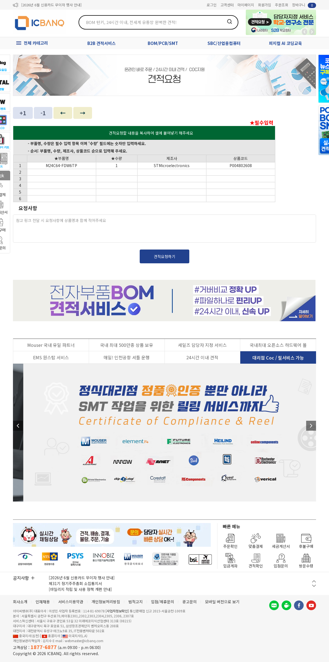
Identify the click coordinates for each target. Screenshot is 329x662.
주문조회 (281, 4)
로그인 (212, 4)
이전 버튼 (314, 581)
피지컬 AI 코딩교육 (285, 43)
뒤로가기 (304, 31)
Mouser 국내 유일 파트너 (51, 345)
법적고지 (135, 601)
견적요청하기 (164, 256)
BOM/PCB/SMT (163, 43)
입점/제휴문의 (162, 601)
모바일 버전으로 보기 (222, 601)
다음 (311, 426)
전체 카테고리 (36, 43)
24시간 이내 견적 (202, 357)
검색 (229, 21)
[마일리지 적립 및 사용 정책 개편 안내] (80, 589)
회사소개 (20, 601)
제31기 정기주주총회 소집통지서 (75, 583)
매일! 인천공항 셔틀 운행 (127, 357)
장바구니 (304, 5)
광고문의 (189, 601)
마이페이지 (246, 4)
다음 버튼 (314, 586)
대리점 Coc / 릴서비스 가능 (278, 357)
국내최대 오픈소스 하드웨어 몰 (278, 345)
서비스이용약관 (70, 601)
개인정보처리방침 (105, 601)
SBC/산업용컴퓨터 (224, 43)
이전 (18, 426)
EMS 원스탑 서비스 (51, 357)
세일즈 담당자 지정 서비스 (202, 345)
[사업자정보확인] (117, 611)
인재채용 (43, 601)
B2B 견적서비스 (101, 43)
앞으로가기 (312, 31)
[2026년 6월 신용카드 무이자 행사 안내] (51, 4)
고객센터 (227, 4)
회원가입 (264, 4)
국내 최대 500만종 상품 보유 (126, 345)
